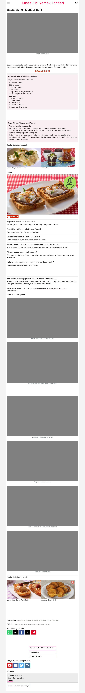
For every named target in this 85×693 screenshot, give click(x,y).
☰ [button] (8, 3)
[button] (42, 71)
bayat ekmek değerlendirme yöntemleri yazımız (50, 288)
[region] (42, 59)
